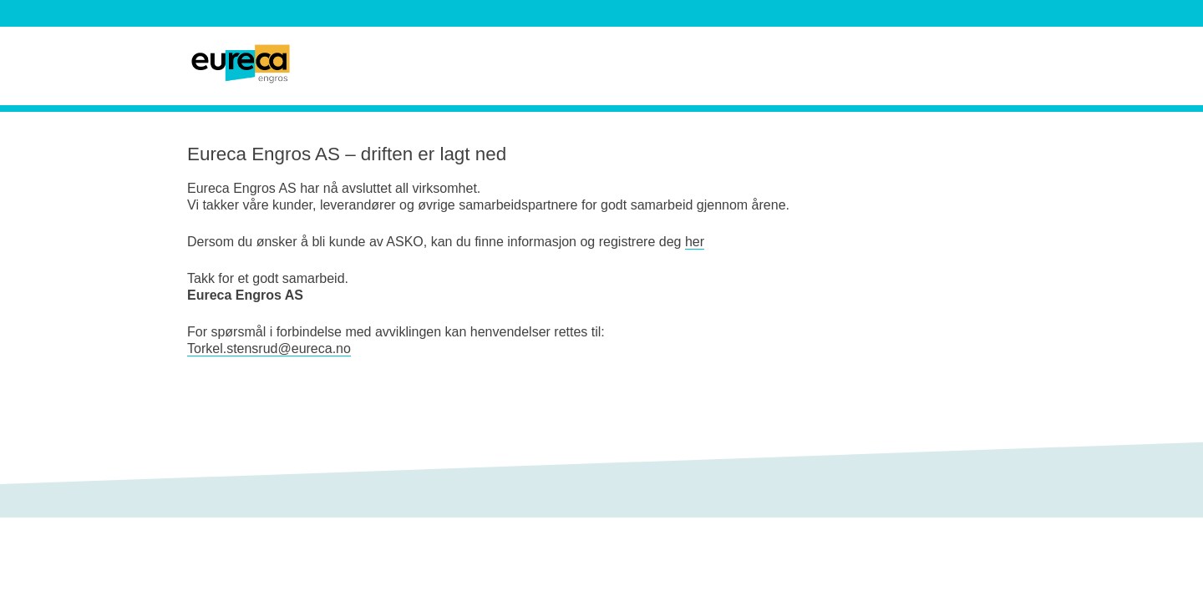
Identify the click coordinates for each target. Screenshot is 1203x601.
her (694, 242)
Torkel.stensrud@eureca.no (269, 348)
